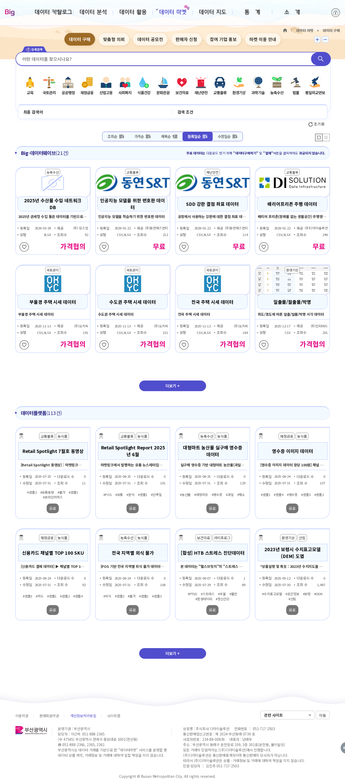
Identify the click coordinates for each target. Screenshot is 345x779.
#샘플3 (306, 494)
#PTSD (192, 593)
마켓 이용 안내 (262, 39)
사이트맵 (113, 715)
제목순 (166, 136)
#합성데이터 (203, 598)
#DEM (318, 593)
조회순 (112, 136)
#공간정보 (292, 593)
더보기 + (173, 385)
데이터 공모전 (150, 39)
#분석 (130, 494)
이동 (322, 715)
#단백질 (156, 494)
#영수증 (217, 494)
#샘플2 (32, 492)
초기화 (316, 124)
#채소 (241, 494)
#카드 (40, 596)
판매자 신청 (186, 39)
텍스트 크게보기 (317, 39)
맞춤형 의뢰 (114, 39)
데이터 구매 (79, 39)
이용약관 (21, 715)
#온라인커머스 (53, 497)
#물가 (61, 492)
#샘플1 (73, 492)
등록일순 (194, 136)
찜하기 (24, 247)
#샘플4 (278, 494)
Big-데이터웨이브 (9, 12)
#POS (107, 494)
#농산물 (185, 494)
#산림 (292, 598)
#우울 (222, 593)
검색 (321, 59)
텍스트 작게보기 (325, 39)
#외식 (107, 596)
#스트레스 (207, 593)
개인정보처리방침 (83, 715)
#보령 (307, 593)
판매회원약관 (49, 715)
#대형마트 (201, 494)
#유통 (119, 494)
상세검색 (34, 49)
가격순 (139, 136)
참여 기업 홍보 (223, 39)
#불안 (233, 593)
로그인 (335, 12)
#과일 (230, 494)
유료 (52, 508)
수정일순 (224, 136)
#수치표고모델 (272, 593)
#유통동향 (47, 492)
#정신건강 (222, 598)
